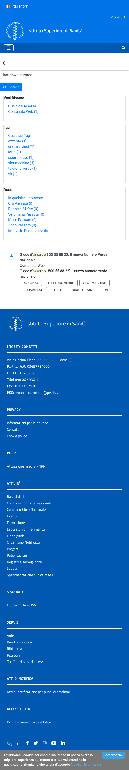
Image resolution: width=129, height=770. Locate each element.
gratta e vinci (21, 146)
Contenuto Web (23, 111)
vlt (13, 174)
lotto (14, 152)
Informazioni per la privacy (27, 422)
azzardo (17, 141)
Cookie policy (17, 436)
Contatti (13, 429)
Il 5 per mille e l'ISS (21, 605)
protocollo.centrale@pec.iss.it (37, 392)
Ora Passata (20, 203)
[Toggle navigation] (9, 47)
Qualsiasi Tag (19, 135)
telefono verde (22, 168)
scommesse (20, 157)
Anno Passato (22, 225)
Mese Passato (22, 220)
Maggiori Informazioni (86, 764)
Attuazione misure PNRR (26, 466)
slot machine (21, 163)
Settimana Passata (26, 214)
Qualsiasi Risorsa (22, 106)
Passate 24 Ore (23, 209)
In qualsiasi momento (25, 198)
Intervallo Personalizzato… (29, 231)
